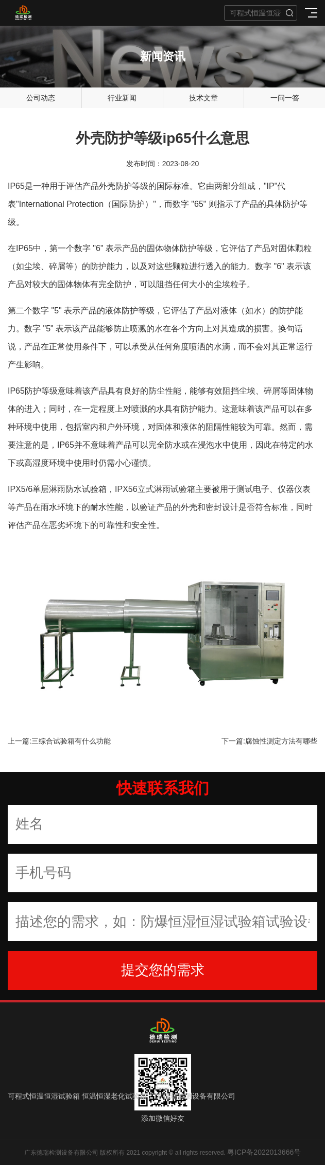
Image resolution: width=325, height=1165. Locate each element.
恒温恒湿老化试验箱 (114, 1096)
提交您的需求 (162, 970)
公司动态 (40, 98)
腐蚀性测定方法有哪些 (281, 741)
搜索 (289, 13)
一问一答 (284, 98)
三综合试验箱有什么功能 (71, 741)
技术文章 (203, 98)
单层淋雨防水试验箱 (69, 489)
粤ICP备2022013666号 (264, 1152)
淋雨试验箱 (174, 489)
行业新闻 (122, 98)
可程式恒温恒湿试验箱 (44, 1096)
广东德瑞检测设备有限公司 (192, 1096)
